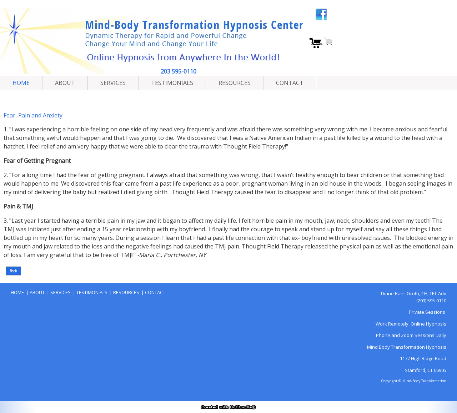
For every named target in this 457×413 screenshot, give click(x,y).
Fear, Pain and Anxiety (33, 115)
